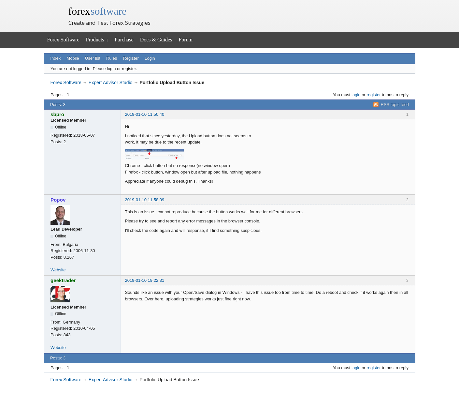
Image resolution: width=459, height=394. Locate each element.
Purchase (124, 39)
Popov (57, 200)
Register (130, 58)
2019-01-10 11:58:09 (145, 199)
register (373, 94)
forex (97, 11)
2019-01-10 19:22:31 (145, 280)
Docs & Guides (156, 39)
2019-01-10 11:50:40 (145, 114)
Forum (186, 39)
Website (58, 269)
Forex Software (63, 39)
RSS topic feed (394, 104)
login (355, 94)
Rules (111, 58)
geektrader (63, 280)
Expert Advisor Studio (111, 82)
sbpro (57, 114)
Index (55, 58)
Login (150, 58)
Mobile (72, 58)
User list (92, 58)
